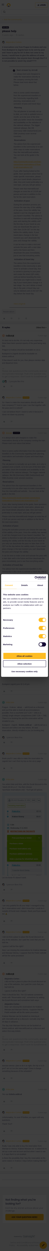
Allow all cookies (24, 656)
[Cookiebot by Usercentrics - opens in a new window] (35, 578)
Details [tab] (24, 585)
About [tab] (40, 585)
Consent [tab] (9, 585)
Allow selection (24, 664)
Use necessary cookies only (24, 671)
